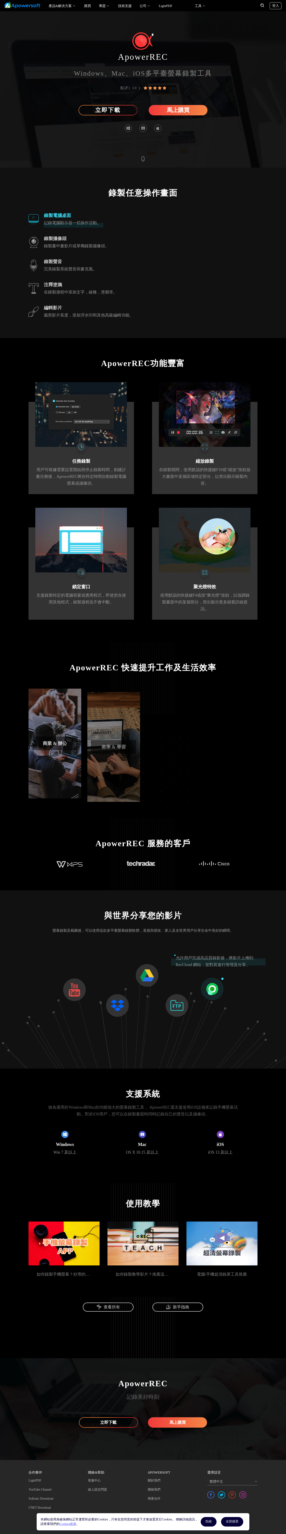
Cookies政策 (68, 1524)
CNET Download (40, 1507)
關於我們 (154, 1480)
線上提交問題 (97, 1489)
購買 (87, 6)
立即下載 (107, 110)
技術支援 (125, 6)
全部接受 (232, 1521)
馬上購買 (178, 110)
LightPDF (165, 6)
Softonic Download (41, 1498)
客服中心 (94, 1480)
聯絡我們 (154, 1489)
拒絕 (208, 1521)
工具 (198, 6)
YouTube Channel (40, 1489)
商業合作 (154, 1498)
